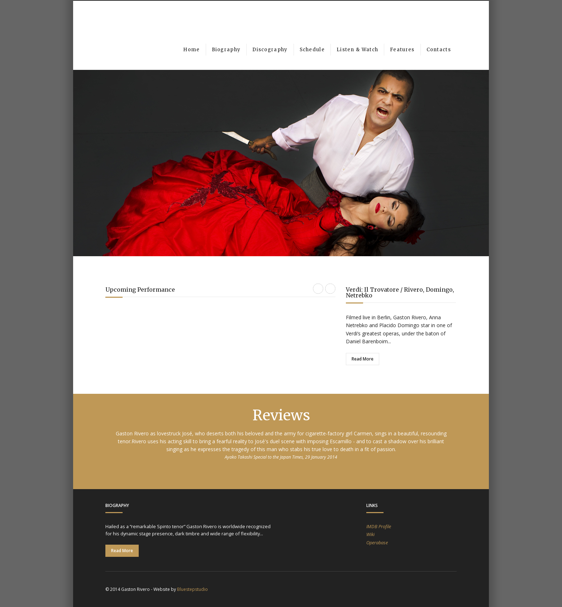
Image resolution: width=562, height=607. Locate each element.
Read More (362, 359)
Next (468, 152)
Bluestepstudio (192, 589)
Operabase (377, 542)
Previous (94, 152)
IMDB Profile (378, 526)
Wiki (370, 534)
